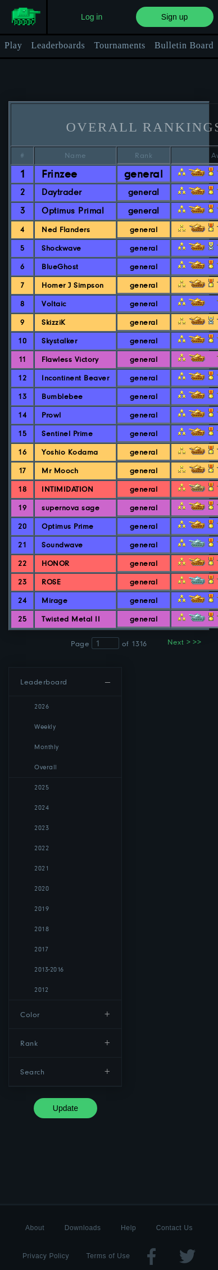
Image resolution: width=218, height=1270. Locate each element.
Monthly (46, 746)
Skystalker (59, 340)
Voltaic (54, 303)
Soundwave (62, 544)
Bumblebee (62, 396)
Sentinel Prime (67, 433)
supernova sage (70, 507)
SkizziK (53, 322)
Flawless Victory (70, 359)
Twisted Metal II (71, 618)
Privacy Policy (45, 1256)
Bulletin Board (184, 45)
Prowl (51, 414)
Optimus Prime (67, 525)
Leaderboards (58, 45)
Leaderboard (43, 681)
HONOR (55, 563)
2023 (41, 827)
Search (32, 1071)
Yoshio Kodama (70, 451)
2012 (41, 989)
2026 (41, 706)
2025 (41, 787)
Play (13, 45)
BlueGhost (60, 266)
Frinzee (59, 173)
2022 (41, 847)
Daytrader (61, 192)
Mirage (54, 600)
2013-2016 (48, 969)
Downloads (83, 1228)
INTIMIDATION (67, 488)
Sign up (174, 16)
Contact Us (174, 1228)
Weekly (45, 726)
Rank (29, 1042)
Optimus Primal (73, 210)
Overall (45, 767)
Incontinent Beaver (75, 377)
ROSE (51, 581)
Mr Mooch (60, 470)
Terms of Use (108, 1256)
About (34, 1228)
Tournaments (120, 45)
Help (128, 1228)
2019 (41, 908)
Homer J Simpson (72, 284)
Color (29, 1014)
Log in (91, 16)
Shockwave (61, 247)
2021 (41, 868)
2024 (41, 807)
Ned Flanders (66, 229)
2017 (41, 949)
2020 (41, 888)
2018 (41, 928)
